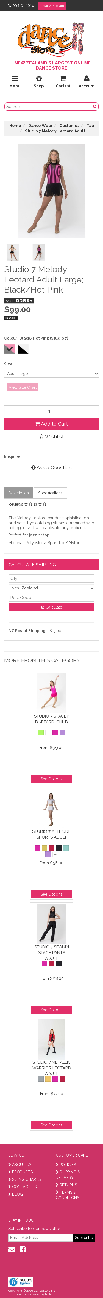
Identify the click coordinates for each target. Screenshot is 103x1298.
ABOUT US (19, 1165)
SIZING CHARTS (24, 1179)
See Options (51, 779)
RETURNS (66, 1185)
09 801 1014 (21, 5)
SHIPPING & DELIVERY (68, 1175)
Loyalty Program (52, 6)
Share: (19, 301)
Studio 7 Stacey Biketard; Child (51, 719)
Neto (48, 1294)
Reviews (27, 504)
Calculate (51, 607)
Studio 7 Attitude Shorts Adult (51, 834)
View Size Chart (23, 387)
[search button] (95, 106)
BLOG (15, 1194)
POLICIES (66, 1165)
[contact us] (11, 1249)
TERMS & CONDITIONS (67, 1195)
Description (19, 493)
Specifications (50, 493)
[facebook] (23, 1249)
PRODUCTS (20, 1172)
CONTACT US (22, 1187)
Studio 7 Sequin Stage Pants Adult (51, 953)
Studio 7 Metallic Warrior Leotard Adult (51, 1068)
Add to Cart (51, 424)
